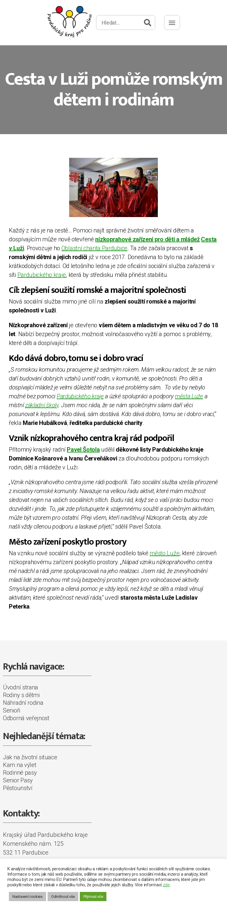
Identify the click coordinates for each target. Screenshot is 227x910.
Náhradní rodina (23, 702)
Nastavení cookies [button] (27, 896)
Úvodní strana (20, 687)
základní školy (42, 405)
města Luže (189, 396)
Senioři (11, 710)
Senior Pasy (18, 780)
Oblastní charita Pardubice (94, 248)
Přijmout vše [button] (93, 896)
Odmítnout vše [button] (63, 896)
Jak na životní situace (30, 757)
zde (166, 884)
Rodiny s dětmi (21, 695)
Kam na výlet (19, 764)
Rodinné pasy (20, 772)
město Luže (164, 553)
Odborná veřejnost (26, 718)
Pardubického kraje (41, 274)
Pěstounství (18, 788)
